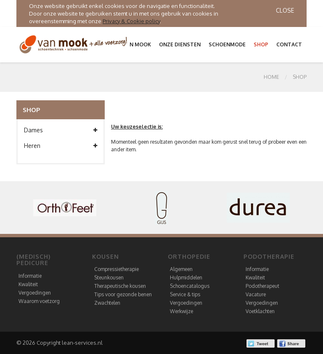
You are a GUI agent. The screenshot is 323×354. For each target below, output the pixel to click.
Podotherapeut (262, 286)
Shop (261, 44)
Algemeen (181, 269)
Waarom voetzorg (39, 301)
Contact (289, 44)
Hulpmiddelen (186, 277)
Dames (60, 130)
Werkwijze (181, 311)
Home (271, 77)
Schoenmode (227, 44)
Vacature (256, 294)
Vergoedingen (35, 293)
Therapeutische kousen (120, 286)
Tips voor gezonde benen (123, 294)
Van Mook (137, 44)
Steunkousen (109, 277)
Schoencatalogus (189, 286)
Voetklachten (260, 311)
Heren (60, 145)
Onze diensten (180, 44)
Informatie (30, 276)
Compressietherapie (116, 269)
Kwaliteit (28, 284)
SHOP (300, 77)
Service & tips (185, 294)
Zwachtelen (107, 303)
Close (285, 10)
